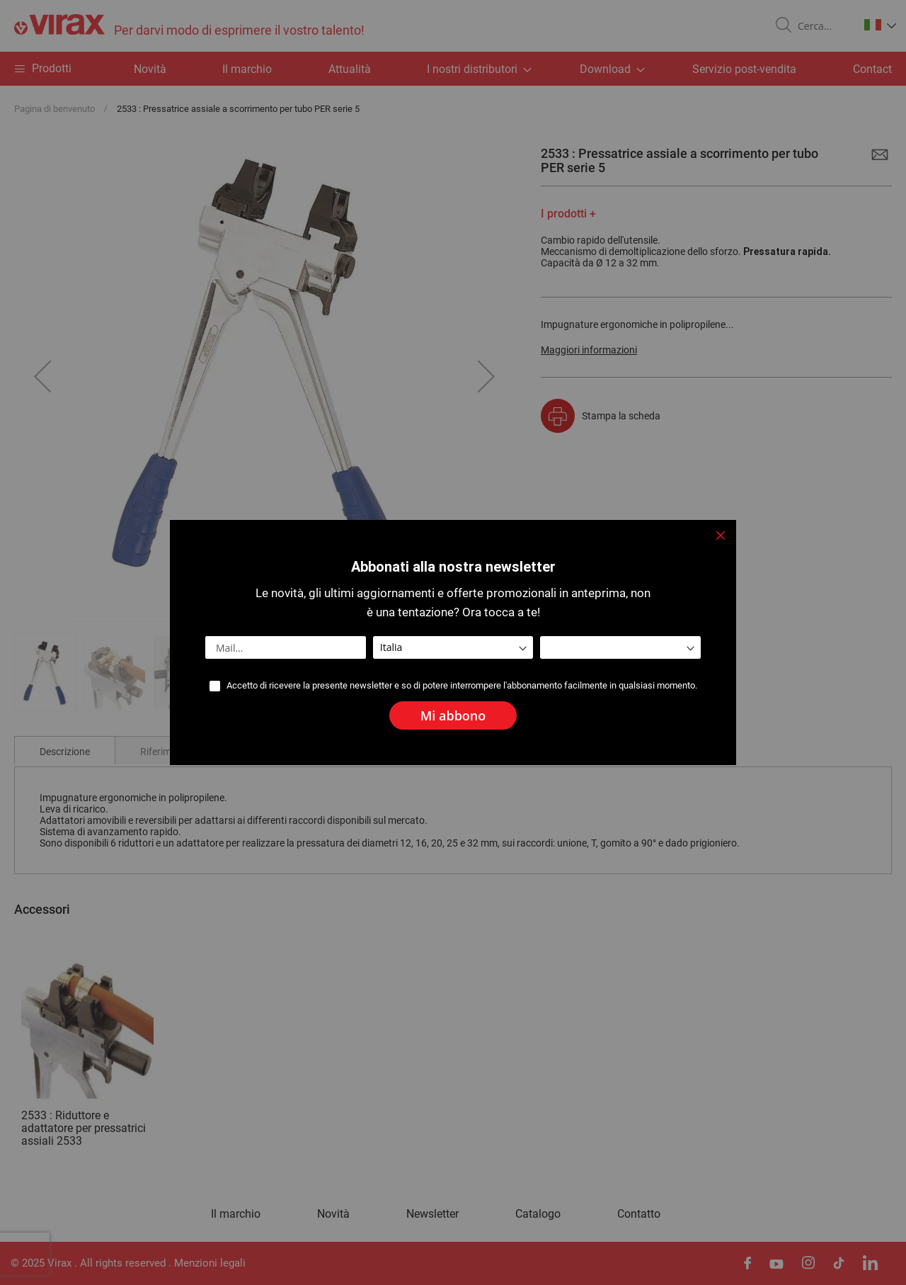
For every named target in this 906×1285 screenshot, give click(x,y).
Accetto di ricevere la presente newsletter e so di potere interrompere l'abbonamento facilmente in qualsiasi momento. (461, 685)
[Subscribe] (453, 715)
